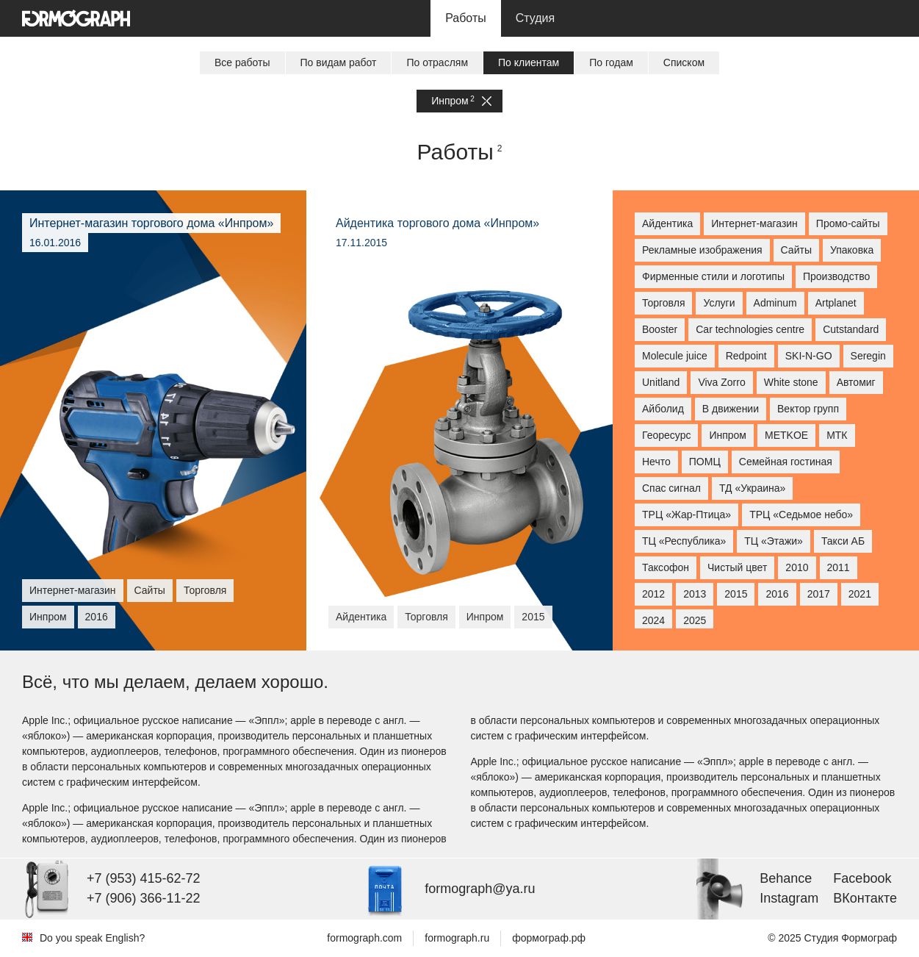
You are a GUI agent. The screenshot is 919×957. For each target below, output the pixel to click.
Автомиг (856, 382)
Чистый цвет (737, 567)
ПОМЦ (705, 461)
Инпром (461, 101)
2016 (776, 594)
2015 (735, 594)
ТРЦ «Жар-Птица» (686, 514)
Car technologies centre (750, 329)
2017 (818, 594)
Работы (465, 18)
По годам (611, 62)
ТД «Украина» (752, 488)
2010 (796, 567)
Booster (659, 329)
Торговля (663, 303)
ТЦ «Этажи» (773, 541)
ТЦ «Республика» (684, 541)
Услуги (719, 303)
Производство (836, 276)
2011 (838, 567)
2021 (859, 594)
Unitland (661, 382)
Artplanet (836, 303)
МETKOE (786, 435)
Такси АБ (843, 541)
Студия (535, 18)
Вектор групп (808, 409)
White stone (791, 382)
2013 (694, 594)
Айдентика (667, 223)
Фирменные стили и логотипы (713, 276)
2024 (653, 620)
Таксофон (665, 567)
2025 (694, 620)
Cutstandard (851, 329)
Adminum (775, 303)
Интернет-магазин (754, 223)
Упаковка (851, 250)
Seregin (868, 356)
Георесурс (666, 435)
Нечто (656, 461)
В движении (730, 409)
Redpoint (746, 356)
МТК (836, 435)
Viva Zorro (721, 382)
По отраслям (437, 62)
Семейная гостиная (785, 461)
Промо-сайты (848, 223)
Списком (683, 62)
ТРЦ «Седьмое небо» (801, 514)
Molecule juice (674, 356)
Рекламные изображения (702, 250)
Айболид (663, 409)
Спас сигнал (671, 488)
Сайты (796, 250)
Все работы (242, 62)
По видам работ (338, 62)
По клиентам (528, 62)
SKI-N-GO (808, 356)
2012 (653, 594)
